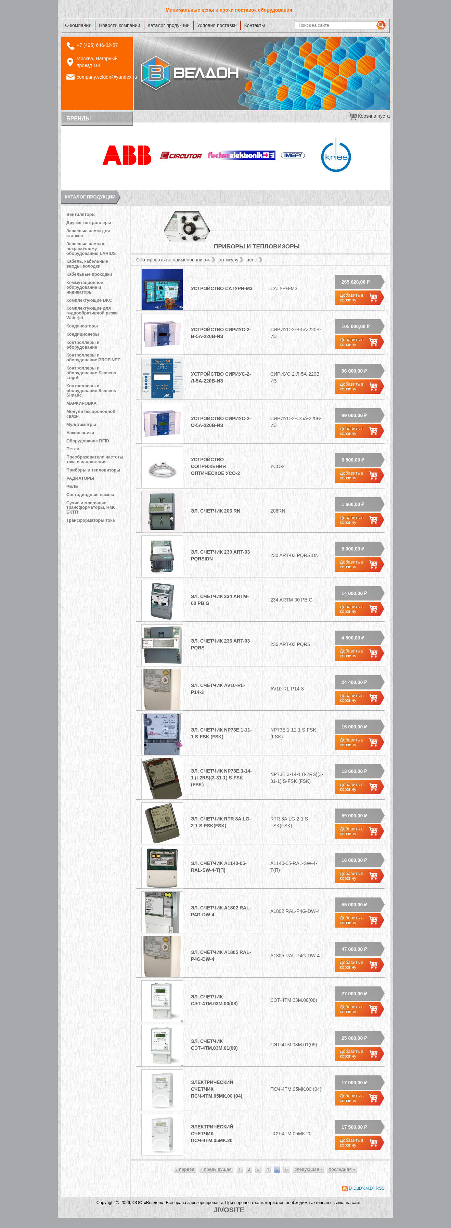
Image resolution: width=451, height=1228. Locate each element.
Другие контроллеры (88, 222)
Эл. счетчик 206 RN (215, 511)
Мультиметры (81, 424)
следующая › (308, 1169)
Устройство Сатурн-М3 (222, 288)
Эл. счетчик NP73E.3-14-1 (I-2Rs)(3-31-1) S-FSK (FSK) (221, 777)
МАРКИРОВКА (81, 403)
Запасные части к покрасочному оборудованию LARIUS (91, 249)
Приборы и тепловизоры (93, 470)
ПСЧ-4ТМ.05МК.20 (290, 1133)
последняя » (341, 1169)
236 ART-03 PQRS (290, 644)
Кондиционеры (82, 334)
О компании (78, 25)
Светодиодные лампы (90, 494)
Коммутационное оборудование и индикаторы (84, 287)
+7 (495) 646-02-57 (97, 45)
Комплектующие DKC (89, 300)
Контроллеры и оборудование (83, 345)
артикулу (229, 259)
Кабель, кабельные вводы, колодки (87, 264)
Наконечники (80, 432)
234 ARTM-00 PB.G (291, 600)
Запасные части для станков (88, 233)
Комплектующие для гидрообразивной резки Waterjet (92, 313)
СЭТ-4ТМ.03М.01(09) (293, 1044)
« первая (185, 1169)
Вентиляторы (80, 214)
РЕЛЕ (72, 486)
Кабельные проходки (89, 274)
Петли (72, 449)
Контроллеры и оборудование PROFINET (93, 357)
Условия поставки (217, 25)
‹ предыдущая (216, 1169)
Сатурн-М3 (283, 288)
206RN (277, 511)
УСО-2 (277, 466)
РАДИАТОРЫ (80, 478)
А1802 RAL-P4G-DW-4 (295, 911)
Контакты (254, 25)
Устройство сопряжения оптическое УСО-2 (215, 466)
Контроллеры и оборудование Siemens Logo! (91, 373)
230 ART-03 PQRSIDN (294, 555)
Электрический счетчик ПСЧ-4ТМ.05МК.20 (212, 1133)
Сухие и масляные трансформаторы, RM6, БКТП (91, 508)
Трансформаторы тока (90, 520)
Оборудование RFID (87, 441)
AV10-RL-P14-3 (287, 688)
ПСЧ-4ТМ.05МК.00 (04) (295, 1089)
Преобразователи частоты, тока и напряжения (95, 459)
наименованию (191, 259)
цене (252, 259)
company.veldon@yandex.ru (107, 77)
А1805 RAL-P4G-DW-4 (295, 955)
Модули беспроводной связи (90, 414)
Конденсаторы (82, 326)
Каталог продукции (169, 25)
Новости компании (119, 25)
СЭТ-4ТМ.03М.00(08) (293, 1000)
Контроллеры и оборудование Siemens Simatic (91, 391)
